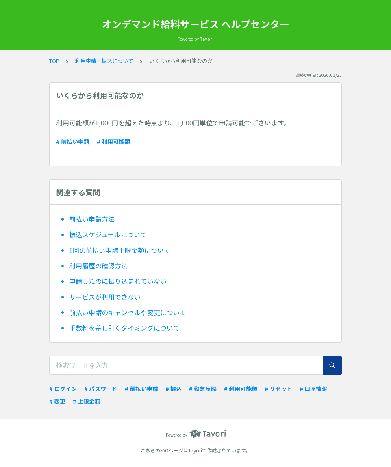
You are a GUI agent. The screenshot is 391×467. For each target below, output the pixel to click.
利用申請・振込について (104, 61)
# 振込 (173, 389)
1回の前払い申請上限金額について (119, 250)
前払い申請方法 (92, 219)
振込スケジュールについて (108, 234)
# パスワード (100, 389)
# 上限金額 (86, 401)
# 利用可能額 (113, 141)
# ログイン (63, 389)
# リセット (278, 389)
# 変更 (57, 401)
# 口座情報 (313, 389)
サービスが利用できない (105, 297)
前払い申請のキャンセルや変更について (127, 312)
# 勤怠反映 (203, 389)
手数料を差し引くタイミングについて (124, 328)
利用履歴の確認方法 (98, 265)
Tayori (195, 450)
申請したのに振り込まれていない (118, 281)
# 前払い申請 (72, 141)
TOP (54, 61)
